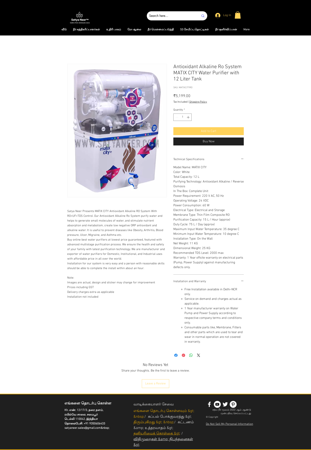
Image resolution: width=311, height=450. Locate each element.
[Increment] (188, 117)
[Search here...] (171, 15)
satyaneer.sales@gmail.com (82, 428)
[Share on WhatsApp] (191, 355)
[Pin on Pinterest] (183, 355)
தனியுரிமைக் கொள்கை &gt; (156, 433)
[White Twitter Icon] (225, 404)
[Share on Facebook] (176, 355)
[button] (238, 15)
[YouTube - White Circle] (217, 404)
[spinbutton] (182, 117)
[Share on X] (198, 355)
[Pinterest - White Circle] (233, 404)
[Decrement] (176, 117)
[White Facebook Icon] (209, 404)
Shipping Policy (198, 102)
